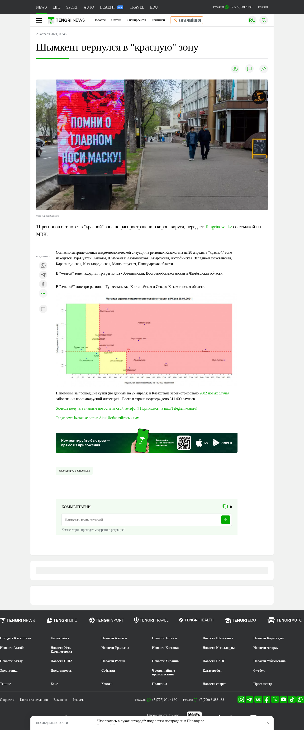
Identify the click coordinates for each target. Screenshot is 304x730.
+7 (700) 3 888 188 (211, 700)
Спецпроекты (136, 20)
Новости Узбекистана (269, 661)
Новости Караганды (268, 638)
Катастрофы (212, 670)
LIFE (56, 7)
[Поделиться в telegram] (43, 275)
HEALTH (111, 7)
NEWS (41, 7)
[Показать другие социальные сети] (43, 293)
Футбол (259, 670)
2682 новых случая (214, 393)
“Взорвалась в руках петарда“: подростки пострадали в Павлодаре (150, 721)
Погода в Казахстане (15, 638)
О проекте (7, 700)
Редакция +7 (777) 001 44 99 (232, 7)
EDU (154, 7)
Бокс (54, 684)
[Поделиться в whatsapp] (43, 266)
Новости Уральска (115, 648)
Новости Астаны (164, 638)
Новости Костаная (166, 648)
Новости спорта (214, 684)
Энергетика (9, 670)
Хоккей (107, 684)
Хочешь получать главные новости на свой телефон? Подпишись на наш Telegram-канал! (126, 408)
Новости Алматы (114, 638)
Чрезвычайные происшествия (163, 672)
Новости (100, 20)
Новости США (61, 661)
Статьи (116, 20)
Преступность (61, 670)
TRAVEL (137, 7)
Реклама (263, 7)
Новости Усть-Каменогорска (61, 649)
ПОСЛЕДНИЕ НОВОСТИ (52, 723)
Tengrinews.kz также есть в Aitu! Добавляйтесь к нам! (98, 418)
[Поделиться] (263, 69)
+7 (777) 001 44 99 (164, 700)
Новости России (113, 661)
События (108, 670)
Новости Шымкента (218, 638)
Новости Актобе (12, 648)
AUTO (89, 7)
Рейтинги (158, 20)
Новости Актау (11, 661)
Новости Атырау (265, 648)
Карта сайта (60, 638)
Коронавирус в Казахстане (74, 470)
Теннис (5, 684)
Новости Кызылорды (219, 648)
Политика (159, 684)
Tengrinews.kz (218, 226)
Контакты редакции (34, 700)
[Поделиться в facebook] (43, 284)
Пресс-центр (262, 684)
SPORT (72, 7)
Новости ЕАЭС (214, 661)
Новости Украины (166, 661)
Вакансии (60, 700)
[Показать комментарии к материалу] (43, 309)
